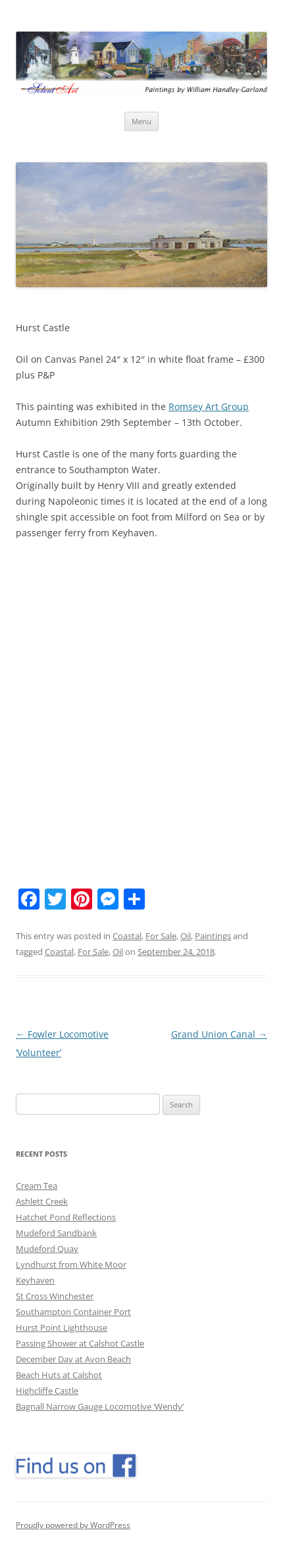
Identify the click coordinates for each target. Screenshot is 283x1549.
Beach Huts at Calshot (59, 1375)
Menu (141, 121)
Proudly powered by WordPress (73, 1525)
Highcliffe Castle (47, 1391)
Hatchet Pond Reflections (66, 1217)
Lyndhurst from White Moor (71, 1264)
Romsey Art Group (208, 406)
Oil (185, 936)
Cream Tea (36, 1185)
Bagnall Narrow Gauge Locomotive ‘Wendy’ (100, 1406)
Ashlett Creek (42, 1201)
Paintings (213, 936)
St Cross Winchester (54, 1296)
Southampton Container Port (73, 1312)
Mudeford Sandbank (56, 1233)
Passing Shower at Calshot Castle (80, 1343)
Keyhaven (35, 1280)
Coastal (127, 936)
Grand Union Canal (219, 1034)
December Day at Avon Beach (73, 1359)
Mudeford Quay (47, 1249)
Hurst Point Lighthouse (61, 1327)
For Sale (160, 936)
